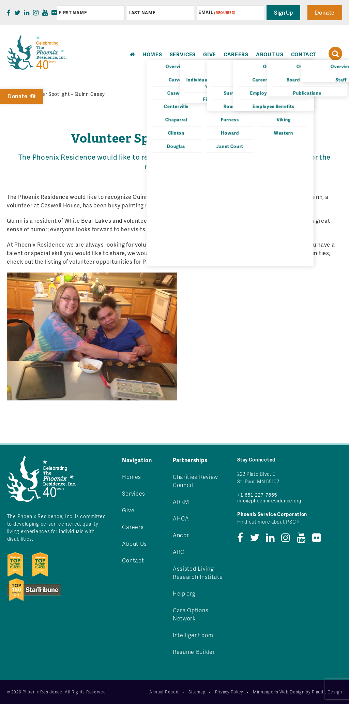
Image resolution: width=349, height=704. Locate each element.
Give (209, 54)
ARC (178, 552)
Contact (304, 54)
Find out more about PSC (268, 521)
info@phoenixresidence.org (269, 500)
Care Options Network (190, 614)
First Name (73, 13)
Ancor (181, 535)
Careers (236, 54)
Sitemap (196, 692)
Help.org (184, 593)
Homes (131, 477)
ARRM (181, 501)
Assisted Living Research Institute (198, 572)
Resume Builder (194, 652)
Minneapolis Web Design (278, 692)
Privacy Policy (229, 692)
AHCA (181, 518)
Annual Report (164, 692)
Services (183, 54)
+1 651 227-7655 (257, 495)
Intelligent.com (193, 635)
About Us (270, 54)
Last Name (141, 13)
